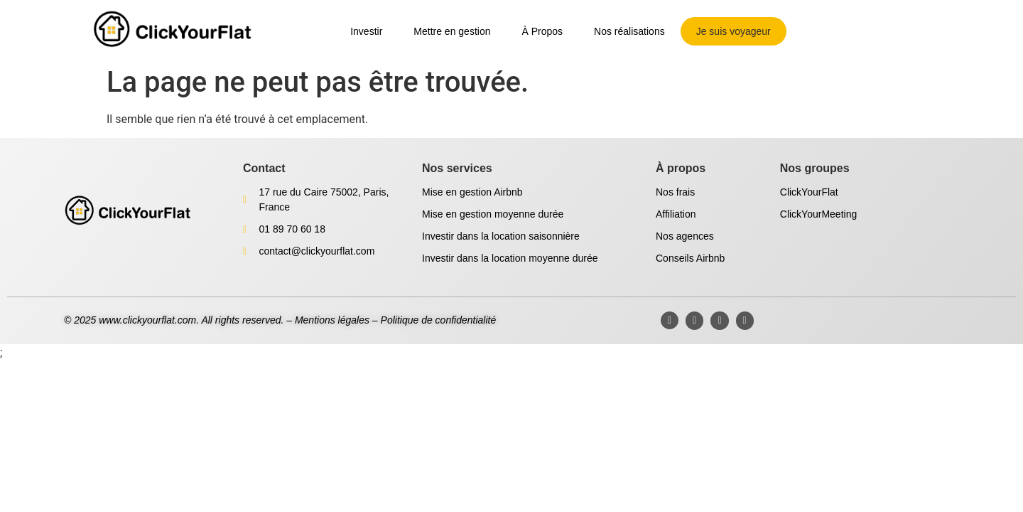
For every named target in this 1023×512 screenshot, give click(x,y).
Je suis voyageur (733, 31)
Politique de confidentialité (439, 320)
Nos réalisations (629, 31)
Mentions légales (332, 320)
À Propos (542, 31)
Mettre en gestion (451, 31)
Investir (366, 31)
